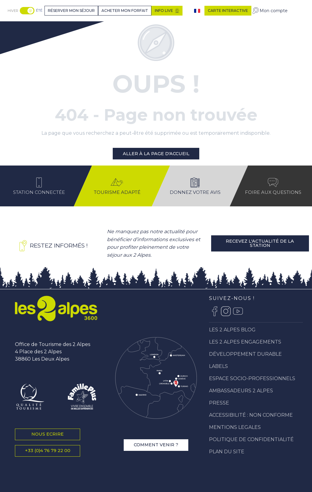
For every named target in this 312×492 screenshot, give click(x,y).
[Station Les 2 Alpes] (29, 28)
